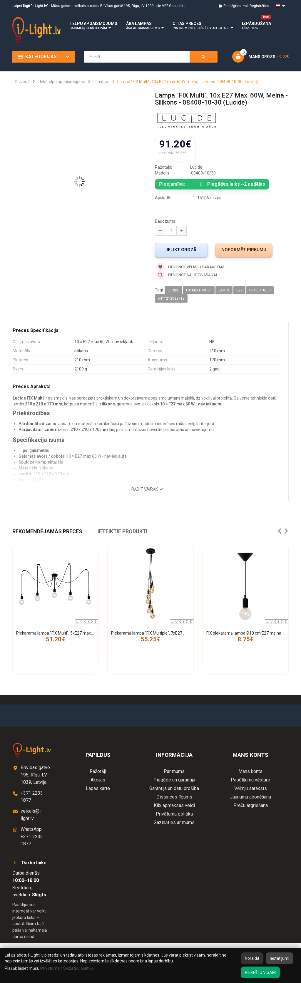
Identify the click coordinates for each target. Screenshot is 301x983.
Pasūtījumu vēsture (250, 780)
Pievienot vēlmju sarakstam (190, 267)
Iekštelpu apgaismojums (62, 82)
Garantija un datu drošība (174, 788)
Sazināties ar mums (174, 822)
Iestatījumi (279, 958)
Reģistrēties (259, 6)
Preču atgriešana (250, 805)
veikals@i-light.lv (31, 814)
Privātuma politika (174, 814)
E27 (239, 290)
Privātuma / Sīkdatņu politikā (67, 968)
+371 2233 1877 (32, 796)
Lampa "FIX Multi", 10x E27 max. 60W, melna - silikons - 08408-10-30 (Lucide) (187, 82)
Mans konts (250, 771)
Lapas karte (98, 788)
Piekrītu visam (260, 972)
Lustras (102, 82)
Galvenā (22, 82)
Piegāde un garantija (174, 780)
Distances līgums (174, 797)
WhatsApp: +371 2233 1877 (32, 836)
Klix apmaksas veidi (174, 805)
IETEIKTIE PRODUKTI (123, 531)
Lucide (173, 290)
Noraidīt (252, 958)
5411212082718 (171, 298)
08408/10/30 (260, 290)
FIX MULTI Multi (199, 290)
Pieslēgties (229, 6)
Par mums (174, 771)
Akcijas (98, 780)
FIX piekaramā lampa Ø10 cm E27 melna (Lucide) (251, 633)
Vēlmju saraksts (250, 788)
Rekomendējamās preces (47, 531)
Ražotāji (98, 771)
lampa (224, 290)
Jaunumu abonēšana (250, 797)
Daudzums (165, 221)
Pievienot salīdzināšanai (186, 275)
